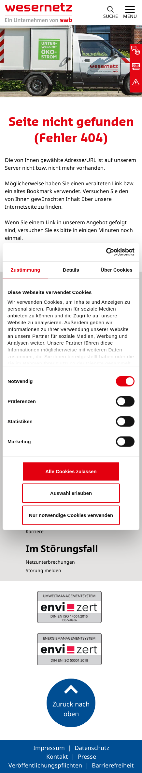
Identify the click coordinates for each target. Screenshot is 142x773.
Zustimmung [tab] (25, 269)
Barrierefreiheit (113, 765)
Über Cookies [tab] (117, 269)
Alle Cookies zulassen (71, 471)
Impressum (49, 748)
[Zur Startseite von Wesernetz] (36, 12)
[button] (136, 52)
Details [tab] (71, 269)
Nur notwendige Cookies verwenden (71, 515)
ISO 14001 (69, 649)
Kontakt (58, 756)
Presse (87, 756)
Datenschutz (92, 748)
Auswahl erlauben (71, 493)
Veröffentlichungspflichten (46, 765)
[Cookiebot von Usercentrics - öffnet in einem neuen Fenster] (106, 252)
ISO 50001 (69, 607)
